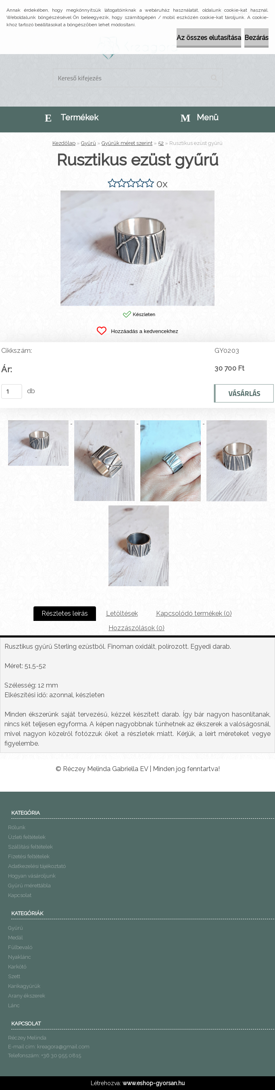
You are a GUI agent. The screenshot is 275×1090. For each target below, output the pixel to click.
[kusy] (11, 391)
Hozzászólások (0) (136, 628)
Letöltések (122, 613)
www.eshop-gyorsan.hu (154, 1083)
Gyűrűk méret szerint (127, 143)
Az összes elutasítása (209, 38)
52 (161, 143)
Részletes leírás (65, 613)
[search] (214, 78)
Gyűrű (88, 143)
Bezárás (256, 38)
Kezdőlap (63, 143)
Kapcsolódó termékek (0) (194, 613)
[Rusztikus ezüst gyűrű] (137, 193)
